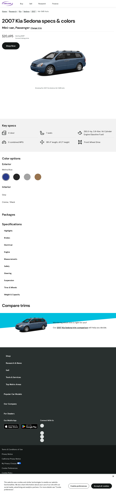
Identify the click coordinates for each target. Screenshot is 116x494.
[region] (58, 483)
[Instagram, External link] (42, 437)
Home (4, 11)
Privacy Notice (7, 454)
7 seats (49, 133)
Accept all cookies (101, 486)
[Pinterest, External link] (42, 440)
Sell (30, 4)
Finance (55, 4)
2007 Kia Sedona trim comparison (72, 327)
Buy (21, 4)
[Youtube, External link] (42, 433)
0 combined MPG (15, 142)
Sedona (26, 11)
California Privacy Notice (11, 459)
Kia (20, 11)
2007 (34, 11)
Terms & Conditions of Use (12, 449)
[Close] (113, 476)
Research (42, 4)
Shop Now (11, 46)
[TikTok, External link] (42, 426)
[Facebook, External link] (42, 429)
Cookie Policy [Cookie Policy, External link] (8, 473)
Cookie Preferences (10, 468)
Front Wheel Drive (92, 142)
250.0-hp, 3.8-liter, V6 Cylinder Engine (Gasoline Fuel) (98, 133)
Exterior (6, 164)
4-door (11, 133)
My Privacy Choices (11, 463)
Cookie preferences (78, 486)
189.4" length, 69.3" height (57, 142)
